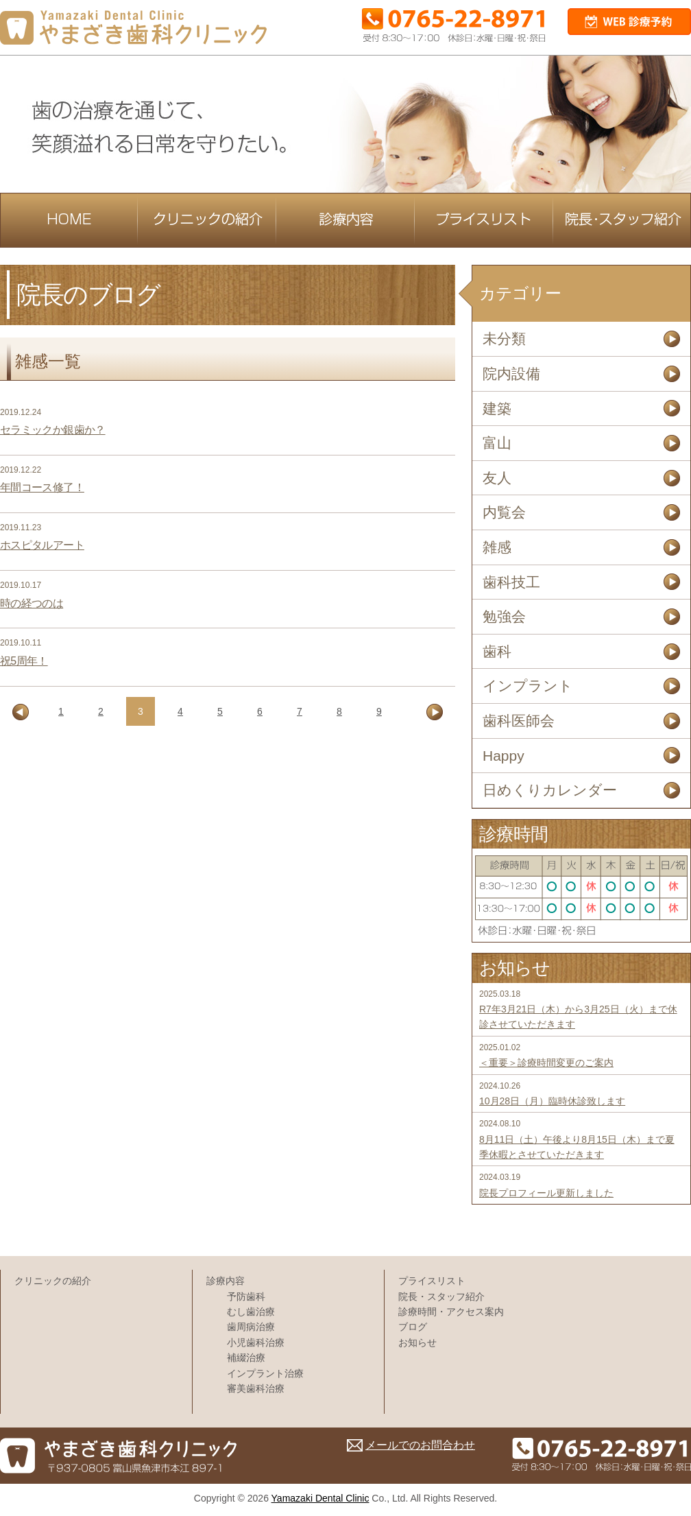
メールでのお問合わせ (420, 1445)
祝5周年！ (24, 661)
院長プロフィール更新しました (546, 1192)
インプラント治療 (265, 1373)
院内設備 (511, 373)
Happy (503, 755)
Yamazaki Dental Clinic (320, 1498)
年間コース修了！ (42, 487)
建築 (497, 408)
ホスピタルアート (42, 545)
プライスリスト (431, 1280)
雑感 (497, 547)
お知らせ (417, 1342)
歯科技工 (511, 582)
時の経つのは (31, 603)
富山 (497, 443)
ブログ (412, 1326)
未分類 (504, 338)
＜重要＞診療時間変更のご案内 (546, 1062)
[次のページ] (435, 712)
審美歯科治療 (255, 1388)
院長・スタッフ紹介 (441, 1296)
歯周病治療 (251, 1326)
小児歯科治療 (255, 1342)
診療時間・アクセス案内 (451, 1311)
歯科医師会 (519, 721)
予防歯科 (246, 1296)
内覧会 (504, 512)
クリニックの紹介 (52, 1280)
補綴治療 (246, 1357)
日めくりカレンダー (550, 790)
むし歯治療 (251, 1311)
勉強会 (504, 616)
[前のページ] (20, 712)
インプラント (528, 686)
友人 (497, 478)
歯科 (497, 651)
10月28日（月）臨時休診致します (552, 1100)
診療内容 (225, 1280)
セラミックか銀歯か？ (53, 430)
